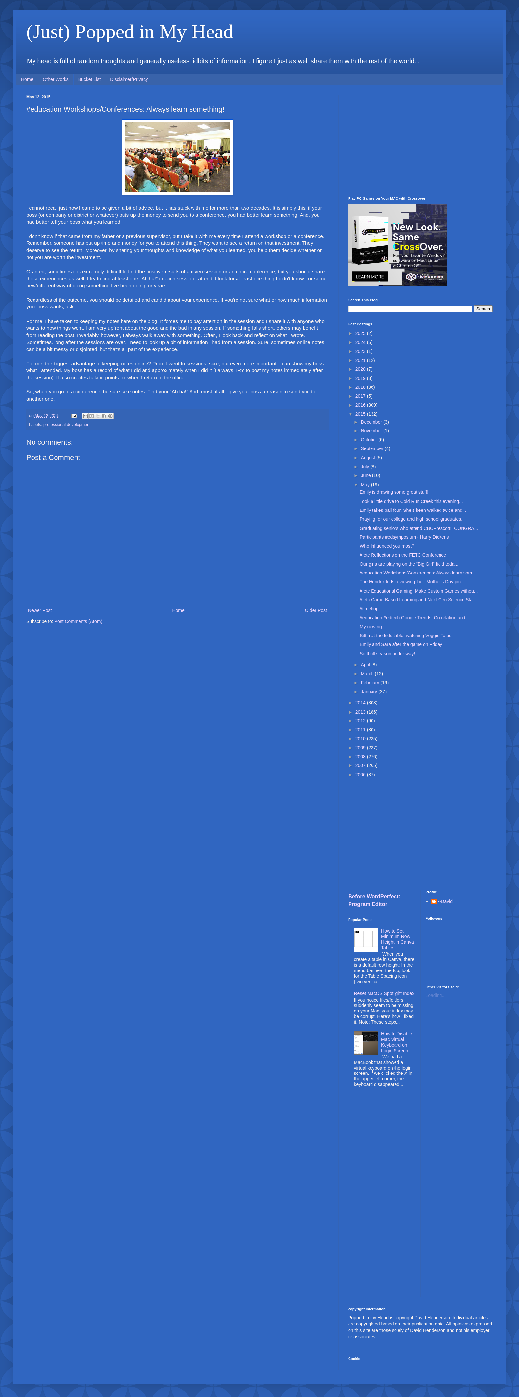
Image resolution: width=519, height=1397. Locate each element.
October (369, 439)
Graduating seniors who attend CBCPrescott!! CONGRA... (419, 528)
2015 (361, 414)
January (369, 691)
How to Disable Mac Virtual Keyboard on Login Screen (396, 1042)
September (372, 448)
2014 (361, 702)
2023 (361, 351)
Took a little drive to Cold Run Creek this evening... (411, 501)
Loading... (436, 995)
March (368, 673)
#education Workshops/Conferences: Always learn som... (418, 572)
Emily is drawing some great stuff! (394, 492)
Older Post (316, 610)
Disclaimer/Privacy (129, 79)
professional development (67, 424)
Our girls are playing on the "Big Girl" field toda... (409, 564)
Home (27, 79)
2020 (361, 369)
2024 (361, 342)
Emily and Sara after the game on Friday (401, 644)
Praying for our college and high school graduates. (411, 519)
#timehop (369, 608)
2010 (361, 738)
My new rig (371, 626)
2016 (361, 404)
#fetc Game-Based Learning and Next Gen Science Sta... (418, 599)
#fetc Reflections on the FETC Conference (403, 555)
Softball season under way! (387, 653)
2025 (361, 333)
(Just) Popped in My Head (129, 31)
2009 (361, 747)
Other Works (55, 79)
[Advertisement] (420, 141)
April (366, 664)
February (370, 682)
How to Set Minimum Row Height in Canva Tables (397, 939)
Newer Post (40, 610)
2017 (361, 396)
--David (445, 901)
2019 (361, 378)
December (372, 422)
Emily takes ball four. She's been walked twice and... (413, 510)
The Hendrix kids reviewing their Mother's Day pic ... (412, 581)
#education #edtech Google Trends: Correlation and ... (415, 617)
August (368, 457)
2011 (361, 729)
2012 (361, 720)
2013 (361, 712)
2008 (361, 756)
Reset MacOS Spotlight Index (384, 993)
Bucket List (89, 79)
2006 (361, 774)
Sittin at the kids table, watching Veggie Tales (405, 635)
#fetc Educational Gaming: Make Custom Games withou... (419, 591)
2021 (361, 360)
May (366, 484)
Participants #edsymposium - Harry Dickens (404, 537)
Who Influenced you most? (387, 546)
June (366, 475)
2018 (361, 387)
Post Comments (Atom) (78, 621)
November (372, 430)
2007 (361, 765)
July (365, 466)
